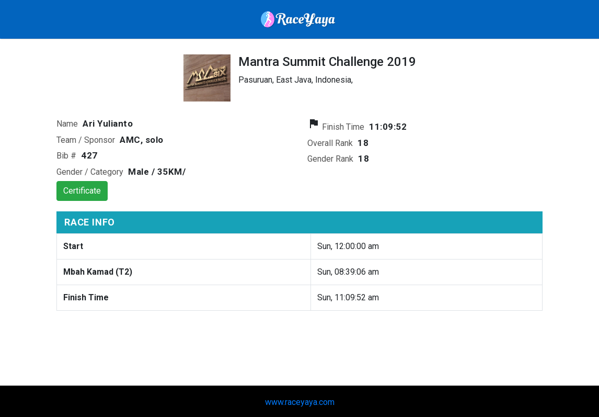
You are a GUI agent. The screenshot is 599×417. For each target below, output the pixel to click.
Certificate (82, 191)
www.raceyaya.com (300, 402)
